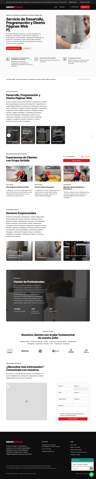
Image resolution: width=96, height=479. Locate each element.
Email (60, 392)
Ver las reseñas (76, 160)
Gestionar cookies (85, 2)
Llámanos (27, 48)
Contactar (85, 7)
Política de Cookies (75, 447)
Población (77, 399)
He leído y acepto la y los (72, 414)
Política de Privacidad (75, 413)
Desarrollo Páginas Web (42, 131)
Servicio (76, 386)
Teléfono (77, 392)
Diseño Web (79, 473)
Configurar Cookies (75, 454)
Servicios (63, 7)
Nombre (60, 386)
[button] (92, 135)
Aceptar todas (72, 2)
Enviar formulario (73, 418)
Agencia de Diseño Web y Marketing (27, 131)
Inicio (55, 7)
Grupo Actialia (86, 473)
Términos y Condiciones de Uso (68, 415)
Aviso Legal (73, 445)
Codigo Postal (62, 399)
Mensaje (61, 405)
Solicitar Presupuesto (14, 48)
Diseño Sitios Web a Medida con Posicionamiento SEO (58, 133)
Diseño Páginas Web (13, 131)
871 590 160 (74, 7)
